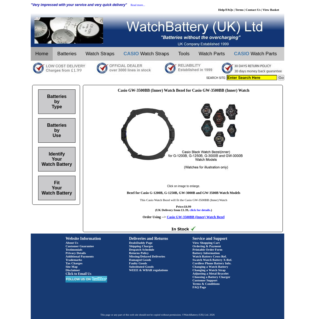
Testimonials (74, 249)
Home (41, 53)
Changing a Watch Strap (209, 270)
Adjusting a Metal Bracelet (211, 273)
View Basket (271, 9)
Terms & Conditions (206, 283)
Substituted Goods (141, 266)
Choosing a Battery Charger (211, 277)
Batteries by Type (56, 101)
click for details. (200, 210)
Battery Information (206, 253)
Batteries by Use (56, 130)
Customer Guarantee (80, 246)
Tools (184, 53)
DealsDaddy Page (140, 242)
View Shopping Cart (206, 242)
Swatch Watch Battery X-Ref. (212, 259)
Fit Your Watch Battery (57, 187)
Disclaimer (73, 270)
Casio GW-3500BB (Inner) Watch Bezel (196, 217)
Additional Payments (80, 256)
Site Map (71, 266)
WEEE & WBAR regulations (148, 270)
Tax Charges (74, 263)
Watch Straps (99, 53)
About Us (72, 242)
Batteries (66, 53)
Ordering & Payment (207, 246)
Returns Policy (139, 253)
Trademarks (74, 259)
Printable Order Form (207, 249)
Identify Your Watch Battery (57, 159)
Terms (239, 9)
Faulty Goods (138, 263)
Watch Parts (212, 53)
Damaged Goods (140, 259)
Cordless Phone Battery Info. (212, 263)
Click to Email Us (78, 274)
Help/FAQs (225, 9)
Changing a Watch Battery (210, 266)
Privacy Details (76, 253)
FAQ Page (199, 287)
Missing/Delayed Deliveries (147, 256)
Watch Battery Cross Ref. (210, 256)
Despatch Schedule (141, 249)
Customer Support (205, 280)
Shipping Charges (141, 246)
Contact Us (253, 9)
